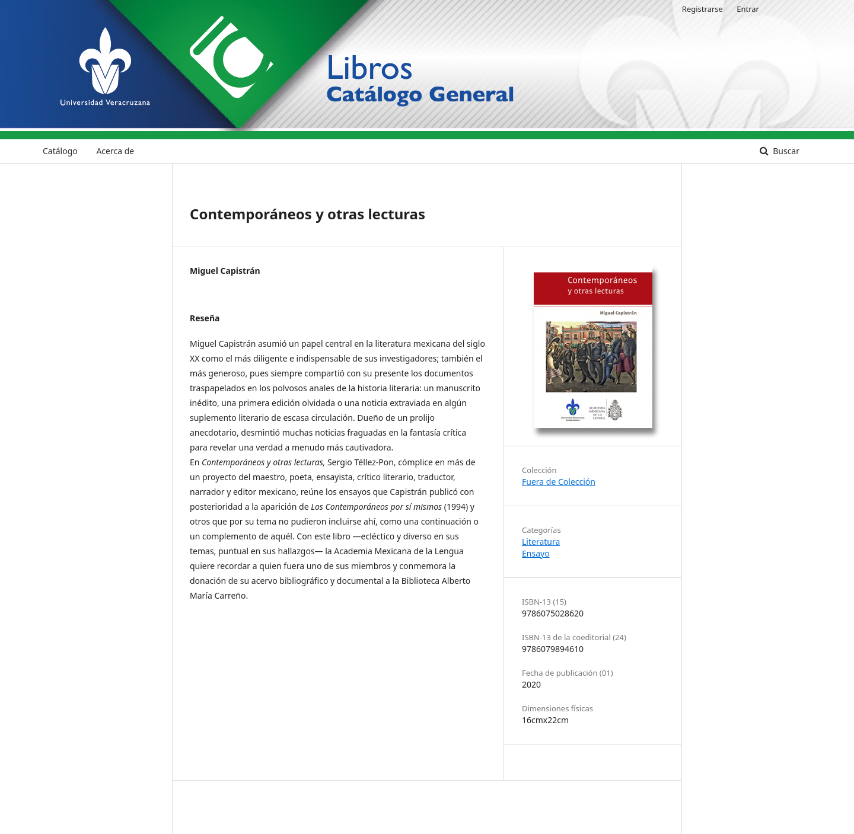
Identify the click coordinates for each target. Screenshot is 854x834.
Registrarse (702, 9)
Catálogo (60, 150)
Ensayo (536, 553)
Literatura (541, 541)
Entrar (748, 9)
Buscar (785, 150)
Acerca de (115, 150)
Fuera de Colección (558, 481)
